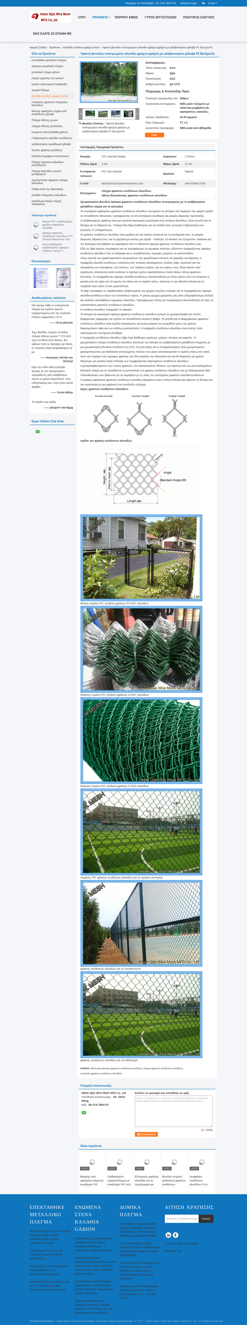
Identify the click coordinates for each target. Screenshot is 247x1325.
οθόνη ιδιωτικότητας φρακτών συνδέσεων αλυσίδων (116, 1068)
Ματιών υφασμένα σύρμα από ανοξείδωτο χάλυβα (49, 113)
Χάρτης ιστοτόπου (187, 1243)
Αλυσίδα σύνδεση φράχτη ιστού (81, 47)
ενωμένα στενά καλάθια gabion (50, 132)
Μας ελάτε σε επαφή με (52, 33)
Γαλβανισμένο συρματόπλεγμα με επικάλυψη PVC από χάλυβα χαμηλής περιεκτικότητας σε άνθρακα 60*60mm (119, 1186)
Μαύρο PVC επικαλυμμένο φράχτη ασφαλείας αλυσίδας (57, 225)
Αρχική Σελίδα (38, 47)
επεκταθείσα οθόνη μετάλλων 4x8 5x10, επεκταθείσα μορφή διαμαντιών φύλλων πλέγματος (49, 1285)
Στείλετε (206, 1218)
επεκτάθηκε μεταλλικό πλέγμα (49, 60)
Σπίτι (82, 17)
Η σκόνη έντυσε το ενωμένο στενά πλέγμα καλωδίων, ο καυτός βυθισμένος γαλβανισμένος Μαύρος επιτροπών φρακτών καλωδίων (139, 1270)
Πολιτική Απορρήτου (41, 1321)
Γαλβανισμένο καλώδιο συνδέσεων (52, 138)
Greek (212, 3)
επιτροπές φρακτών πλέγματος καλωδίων (50, 104)
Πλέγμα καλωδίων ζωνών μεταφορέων (46, 173)
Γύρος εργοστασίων (160, 17)
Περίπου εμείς (126, 17)
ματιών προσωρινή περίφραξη (49, 84)
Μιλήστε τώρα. (188, 3)
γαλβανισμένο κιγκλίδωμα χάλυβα (51, 144)
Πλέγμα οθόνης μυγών (45, 120)
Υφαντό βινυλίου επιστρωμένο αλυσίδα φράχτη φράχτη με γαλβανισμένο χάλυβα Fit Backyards (106, 127)
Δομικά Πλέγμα (40, 90)
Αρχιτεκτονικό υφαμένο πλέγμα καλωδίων (50, 182)
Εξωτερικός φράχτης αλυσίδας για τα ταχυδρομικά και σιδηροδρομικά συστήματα (147, 1184)
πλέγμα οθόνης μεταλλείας (47, 126)
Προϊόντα (100, 17)
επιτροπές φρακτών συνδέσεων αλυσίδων (101, 1073)
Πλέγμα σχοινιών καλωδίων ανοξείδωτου (48, 164)
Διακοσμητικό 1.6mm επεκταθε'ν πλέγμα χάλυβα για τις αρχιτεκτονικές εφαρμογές (49, 1270)
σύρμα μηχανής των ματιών (48, 78)
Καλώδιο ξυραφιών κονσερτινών (50, 156)
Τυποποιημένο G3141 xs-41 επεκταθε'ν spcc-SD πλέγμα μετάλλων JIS (46, 1254)
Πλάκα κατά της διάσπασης (47, 189)
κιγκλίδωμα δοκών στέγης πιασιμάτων (47, 203)
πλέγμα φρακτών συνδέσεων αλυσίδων (162, 1068)
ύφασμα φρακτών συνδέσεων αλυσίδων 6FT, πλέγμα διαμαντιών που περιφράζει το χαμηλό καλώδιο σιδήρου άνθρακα (57, 239)
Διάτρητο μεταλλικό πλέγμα (47, 66)
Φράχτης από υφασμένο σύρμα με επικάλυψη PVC (92, 1180)
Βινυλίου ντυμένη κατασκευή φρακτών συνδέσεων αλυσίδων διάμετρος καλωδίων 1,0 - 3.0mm (174, 1186)
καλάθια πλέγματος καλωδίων (49, 195)
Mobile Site (173, 1251)
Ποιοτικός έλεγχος (198, 17)
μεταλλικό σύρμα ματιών (46, 72)
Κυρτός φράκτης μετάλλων (47, 150)
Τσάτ (156, 135)
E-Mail (170, 1243)
